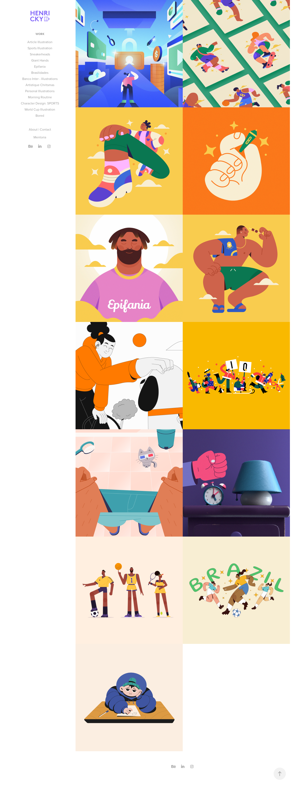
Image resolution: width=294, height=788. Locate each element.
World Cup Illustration (39, 109)
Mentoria (39, 137)
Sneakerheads (40, 54)
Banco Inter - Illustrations (40, 78)
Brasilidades (39, 72)
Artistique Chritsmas (40, 85)
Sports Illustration (40, 48)
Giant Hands (40, 60)
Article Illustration (39, 42)
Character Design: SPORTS (40, 103)
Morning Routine (40, 97)
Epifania (40, 66)
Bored (40, 115)
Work (40, 34)
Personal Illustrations (40, 91)
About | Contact (40, 129)
